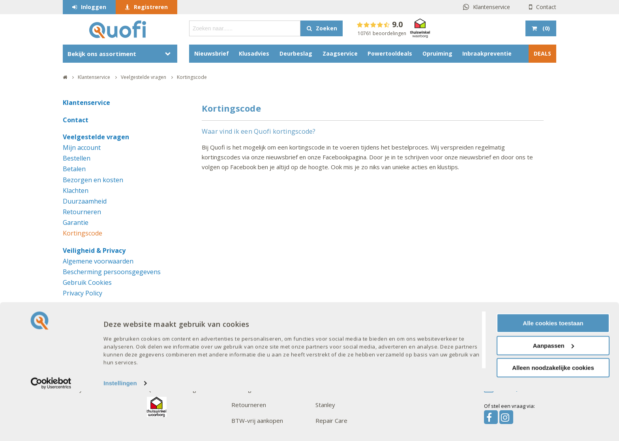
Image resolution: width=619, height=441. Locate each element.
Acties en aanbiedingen (178, 342)
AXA (320, 342)
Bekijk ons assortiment (102, 54)
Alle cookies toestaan (553, 373)
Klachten (75, 190)
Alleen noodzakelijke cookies (553, 417)
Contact (546, 7)
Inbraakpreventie (487, 53)
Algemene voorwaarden (98, 261)
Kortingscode (82, 233)
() (545, 28)
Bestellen (76, 158)
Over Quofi (79, 326)
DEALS (542, 53)
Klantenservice (491, 7)
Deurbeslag (295, 53)
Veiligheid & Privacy (94, 250)
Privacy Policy (82, 293)
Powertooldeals (390, 53)
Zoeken (326, 28)
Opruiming (437, 53)
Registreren (151, 7)
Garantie (75, 222)
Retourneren (82, 211)
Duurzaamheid (85, 201)
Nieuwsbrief (211, 53)
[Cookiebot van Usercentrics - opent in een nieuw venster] (51, 433)
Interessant (165, 326)
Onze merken (335, 326)
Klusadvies (254, 53)
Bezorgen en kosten (93, 180)
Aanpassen (553, 395)
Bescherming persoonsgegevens (112, 271)
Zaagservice (340, 53)
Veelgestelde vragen (96, 137)
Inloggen (93, 7)
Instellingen (120, 433)
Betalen (74, 168)
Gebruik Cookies (87, 282)
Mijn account (82, 147)
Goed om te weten (260, 326)
